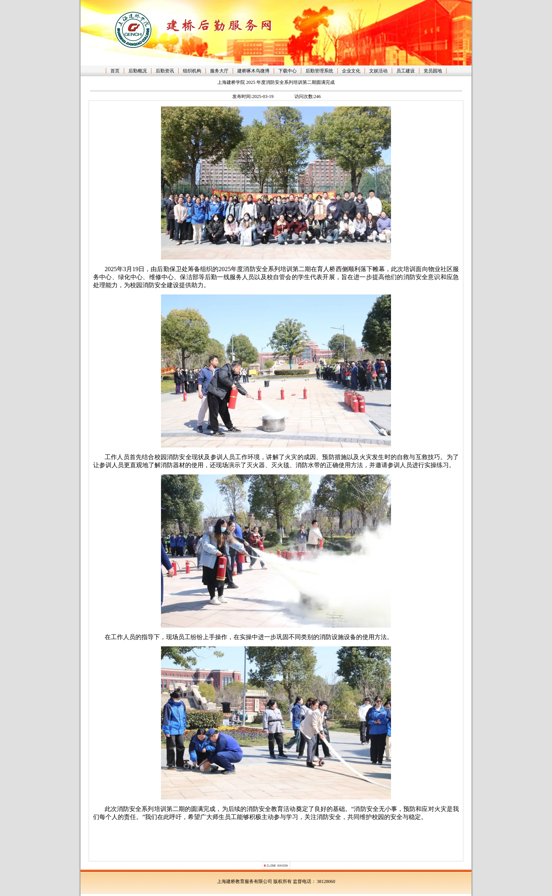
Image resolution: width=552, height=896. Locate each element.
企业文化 (351, 71)
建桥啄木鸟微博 (253, 71)
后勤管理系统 (319, 71)
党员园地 (433, 71)
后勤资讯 (165, 71)
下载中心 (287, 71)
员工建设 (405, 71)
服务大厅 (219, 71)
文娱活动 (378, 71)
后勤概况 (137, 71)
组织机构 (192, 71)
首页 (115, 71)
